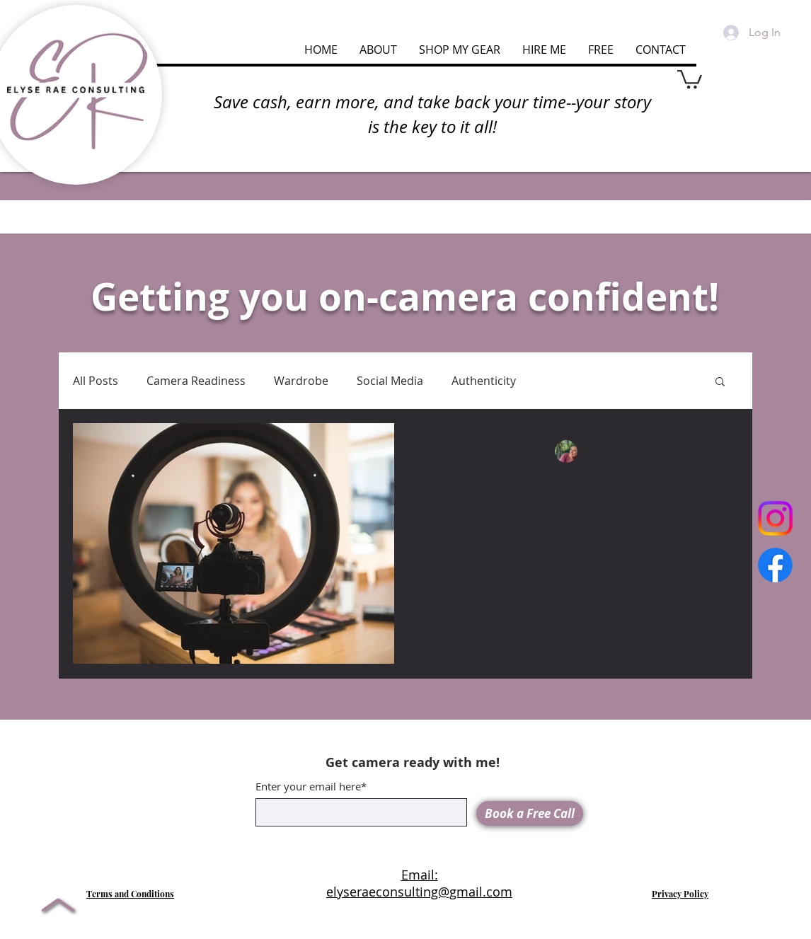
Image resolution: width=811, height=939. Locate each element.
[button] (689, 78)
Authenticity (483, 381)
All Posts (95, 381)
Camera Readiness (196, 381)
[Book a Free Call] (529, 813)
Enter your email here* (311, 786)
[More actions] (710, 452)
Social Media (390, 381)
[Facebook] (775, 565)
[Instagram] (775, 518)
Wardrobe (301, 381)
